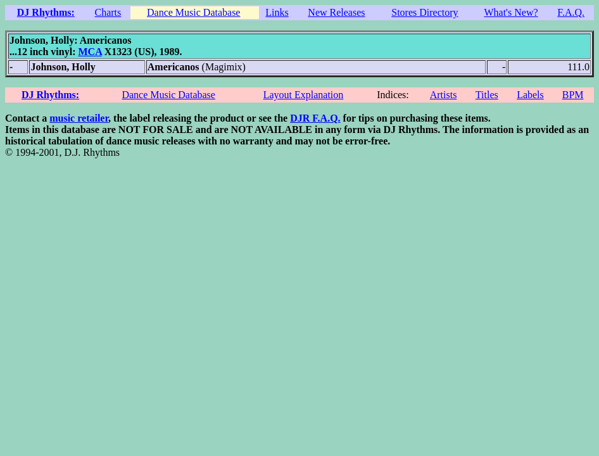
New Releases (336, 12)
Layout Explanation (303, 94)
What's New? (511, 12)
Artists (443, 94)
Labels (530, 94)
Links (276, 12)
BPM (573, 94)
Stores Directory (424, 12)
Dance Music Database (194, 12)
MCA (89, 51)
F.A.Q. (570, 12)
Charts (107, 12)
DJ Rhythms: (46, 12)
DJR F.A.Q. (315, 118)
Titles (487, 94)
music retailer (78, 118)
